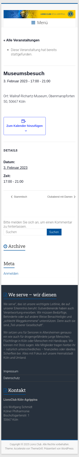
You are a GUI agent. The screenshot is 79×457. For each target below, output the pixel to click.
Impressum (11, 371)
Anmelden (11, 274)
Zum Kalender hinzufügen (25, 125)
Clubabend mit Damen (60, 196)
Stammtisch (20, 196)
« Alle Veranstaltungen (22, 40)
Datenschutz (12, 378)
